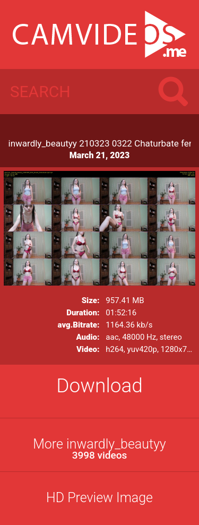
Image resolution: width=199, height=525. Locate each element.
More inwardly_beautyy (99, 448)
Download (99, 385)
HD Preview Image (99, 497)
